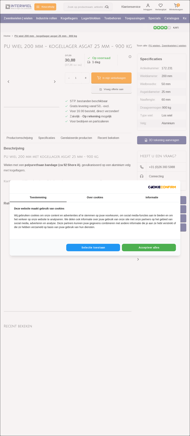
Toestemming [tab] (38, 197)
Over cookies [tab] (95, 197)
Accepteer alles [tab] (149, 247)
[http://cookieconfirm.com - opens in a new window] (162, 187)
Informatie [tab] (152, 197)
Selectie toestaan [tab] (93, 247)
